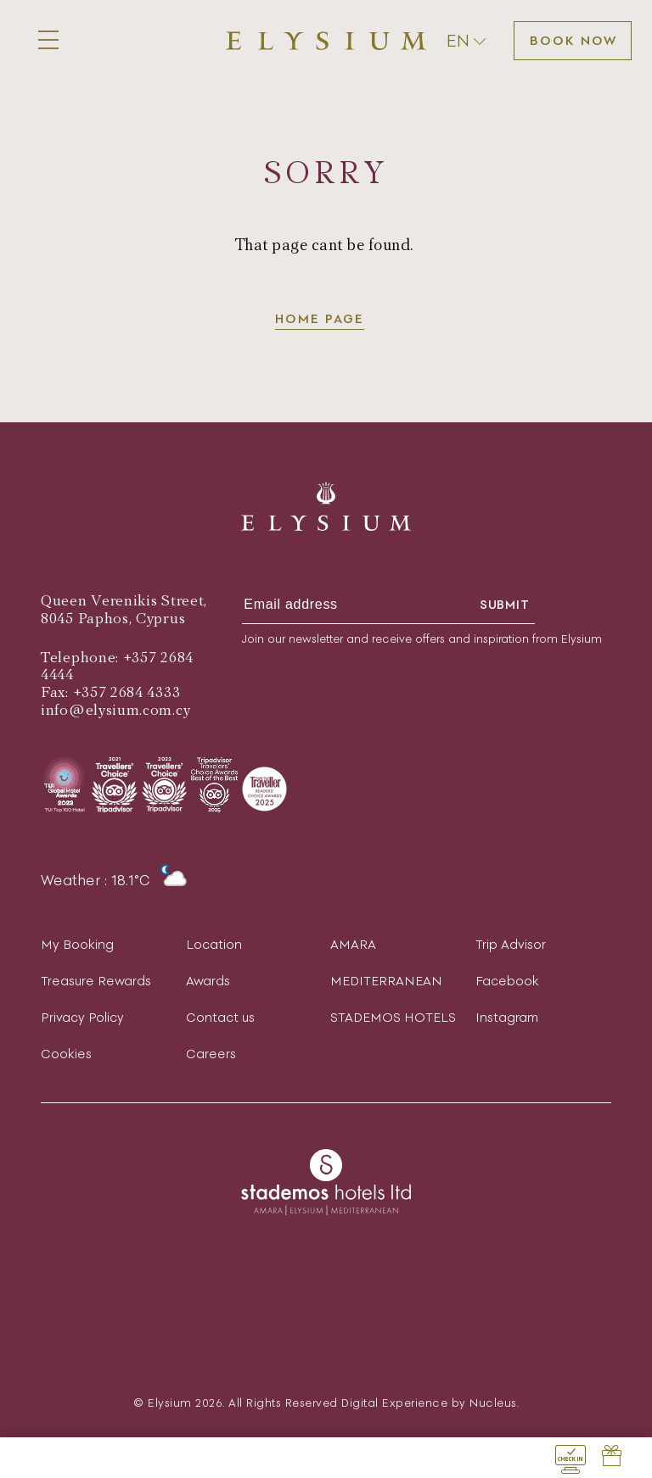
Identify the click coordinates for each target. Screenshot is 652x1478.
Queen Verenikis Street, (124, 601)
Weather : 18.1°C (114, 880)
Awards (208, 981)
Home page (319, 318)
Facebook (507, 981)
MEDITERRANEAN (386, 981)
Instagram (506, 1017)
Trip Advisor (510, 944)
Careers (211, 1053)
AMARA (353, 944)
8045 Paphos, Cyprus (113, 618)
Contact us (220, 1017)
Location (214, 944)
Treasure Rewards (96, 981)
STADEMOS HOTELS (393, 1017)
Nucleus (493, 1403)
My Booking (77, 944)
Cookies (66, 1053)
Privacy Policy (82, 1017)
